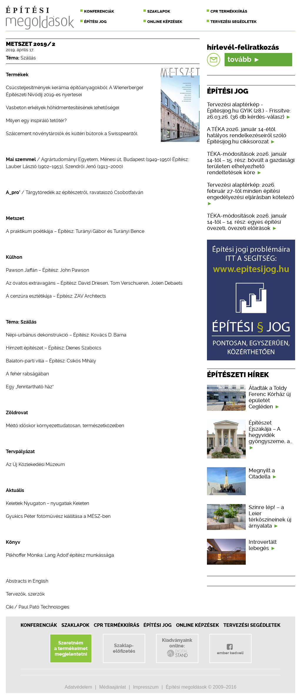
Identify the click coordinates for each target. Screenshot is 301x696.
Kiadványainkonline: (177, 647)
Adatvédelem (78, 687)
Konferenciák (99, 11)
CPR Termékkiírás (116, 625)
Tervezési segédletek (233, 21)
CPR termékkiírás (228, 11)
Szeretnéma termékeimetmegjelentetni (71, 648)
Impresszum (145, 687)
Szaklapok (158, 11)
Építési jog (95, 21)
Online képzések (164, 21)
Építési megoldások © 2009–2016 (201, 687)
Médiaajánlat (112, 687)
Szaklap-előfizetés (124, 648)
